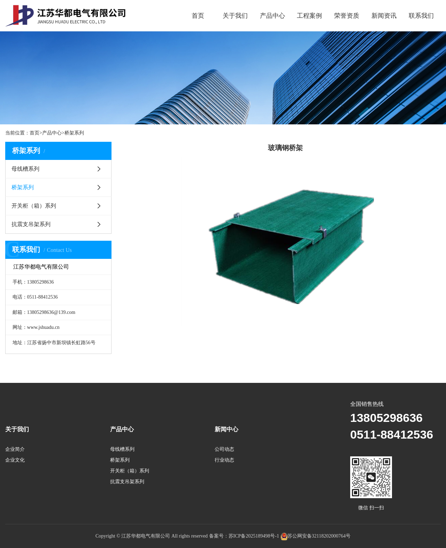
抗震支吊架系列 (31, 224)
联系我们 (421, 15)
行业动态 (224, 460)
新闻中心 (226, 429)
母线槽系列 (25, 169)
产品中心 (272, 15)
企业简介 (15, 449)
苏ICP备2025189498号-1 (254, 536)
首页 (198, 15)
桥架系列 (74, 133)
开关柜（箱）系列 (33, 206)
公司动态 (224, 449)
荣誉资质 (346, 15)
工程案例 (309, 15)
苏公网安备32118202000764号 (315, 536)
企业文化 (15, 460)
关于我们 (235, 15)
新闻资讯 (384, 15)
